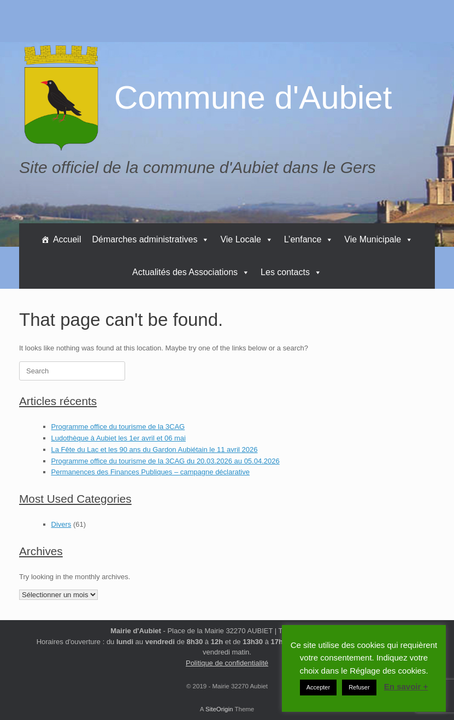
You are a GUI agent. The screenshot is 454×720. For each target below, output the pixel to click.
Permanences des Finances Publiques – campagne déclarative (150, 472)
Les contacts (291, 272)
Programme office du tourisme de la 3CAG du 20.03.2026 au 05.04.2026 (165, 461)
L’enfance (309, 239)
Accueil (67, 239)
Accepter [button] (318, 687)
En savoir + (406, 686)
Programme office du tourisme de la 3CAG (118, 427)
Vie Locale (246, 239)
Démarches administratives (150, 239)
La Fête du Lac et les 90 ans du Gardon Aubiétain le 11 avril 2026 (154, 449)
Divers (61, 524)
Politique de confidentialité (227, 663)
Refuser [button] (359, 687)
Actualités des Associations (191, 272)
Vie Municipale (378, 239)
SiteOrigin (219, 709)
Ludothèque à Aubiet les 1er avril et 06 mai (118, 438)
